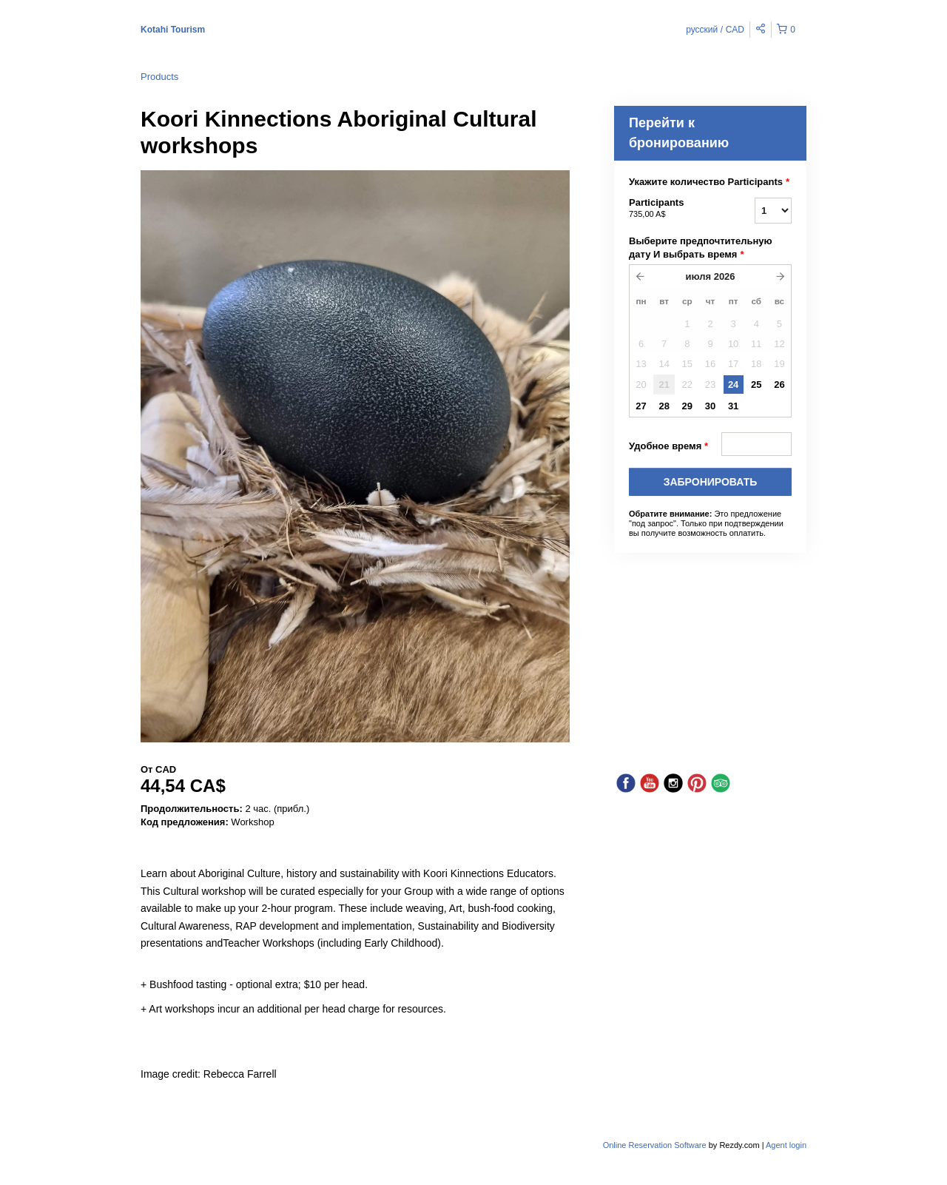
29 (687, 406)
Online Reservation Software (655, 1145)
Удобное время (668, 446)
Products (159, 76)
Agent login (786, 1145)
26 (779, 384)
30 (710, 406)
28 (663, 406)
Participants (673, 209)
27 (641, 406)
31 (733, 406)
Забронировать (711, 482)
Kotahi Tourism (173, 29)
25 (756, 384)
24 (733, 384)
